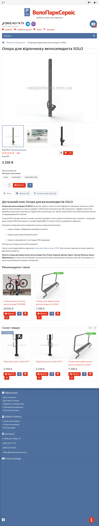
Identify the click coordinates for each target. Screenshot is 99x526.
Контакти (49, 29)
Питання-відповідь (45, 193)
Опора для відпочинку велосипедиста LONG (48, 302)
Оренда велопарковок (12, 407)
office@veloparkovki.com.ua (14, 452)
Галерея (7, 29)
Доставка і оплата (10, 401)
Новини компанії (23, 29)
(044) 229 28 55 (9, 448)
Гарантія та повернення (13, 404)
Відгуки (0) (22, 193)
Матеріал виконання (11, 173)
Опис (7, 193)
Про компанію (9, 397)
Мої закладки (8, 428)
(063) (5, 443)
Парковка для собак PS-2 (49, 361)
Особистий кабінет (11, 421)
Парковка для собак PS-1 (17, 361)
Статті (38, 29)
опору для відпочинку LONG (46, 248)
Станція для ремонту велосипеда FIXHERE (14, 302)
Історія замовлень (10, 424)
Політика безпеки (10, 410)
